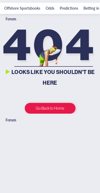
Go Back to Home (50, 108)
